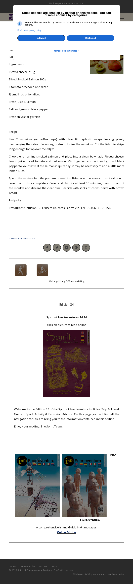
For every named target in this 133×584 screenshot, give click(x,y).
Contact (13, 566)
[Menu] (122, 17)
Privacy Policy (28, 566)
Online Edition (66, 532)
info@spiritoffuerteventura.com (67, 3)
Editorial (43, 566)
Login (54, 566)
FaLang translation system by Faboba (22, 238)
